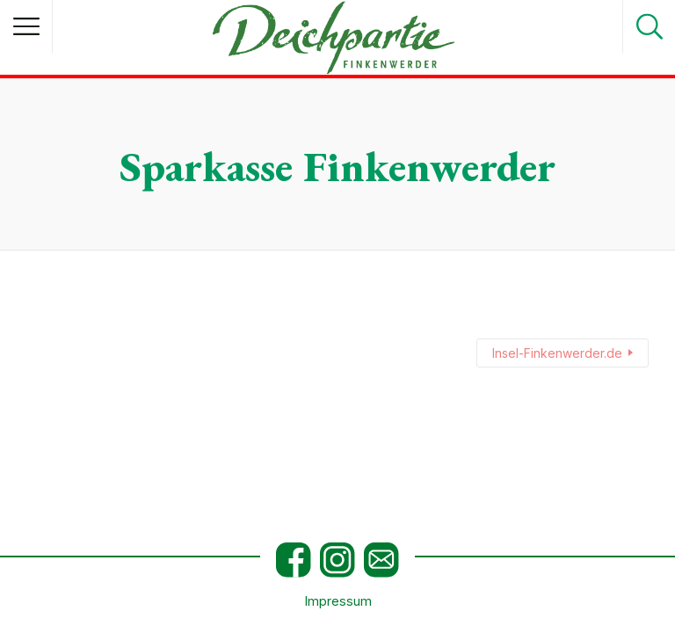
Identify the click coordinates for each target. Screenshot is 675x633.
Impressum (338, 601)
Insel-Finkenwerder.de (557, 353)
